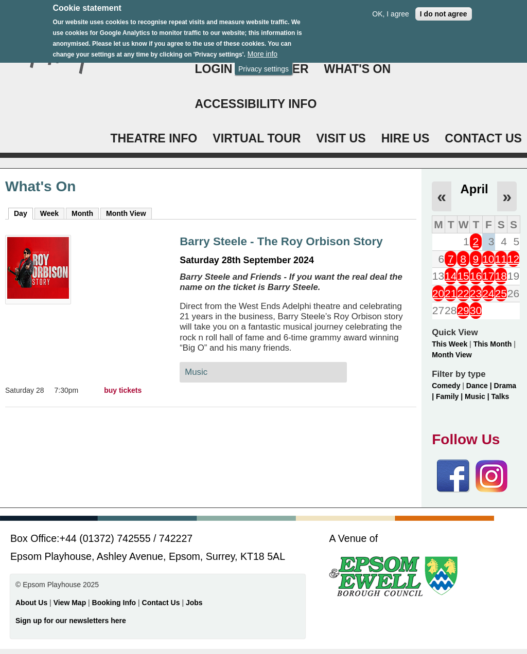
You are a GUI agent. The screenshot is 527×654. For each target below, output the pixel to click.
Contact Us (162, 602)
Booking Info (114, 602)
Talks (500, 396)
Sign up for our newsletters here (70, 620)
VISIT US (340, 138)
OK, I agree (390, 8)
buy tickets (123, 390)
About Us (31, 602)
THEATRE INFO (153, 138)
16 (476, 276)
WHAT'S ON (357, 69)
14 (450, 276)
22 (463, 293)
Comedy (446, 386)
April (474, 189)
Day (23, 212)
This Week (449, 344)
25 (501, 293)
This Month (492, 344)
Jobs (194, 602)
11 (501, 259)
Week (49, 213)
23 (476, 293)
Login (213, 69)
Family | (450, 396)
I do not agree (443, 8)
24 (488, 293)
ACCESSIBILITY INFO (256, 104)
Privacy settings (263, 63)
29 (463, 310)
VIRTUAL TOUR (257, 138)
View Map (71, 602)
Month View (126, 213)
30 (476, 310)
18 (501, 276)
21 (450, 293)
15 (463, 276)
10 (488, 259)
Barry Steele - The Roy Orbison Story (281, 241)
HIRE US (405, 138)
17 (488, 276)
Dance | (480, 386)
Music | (478, 396)
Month (82, 213)
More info (262, 48)
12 (513, 259)
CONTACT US (483, 138)
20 (438, 293)
